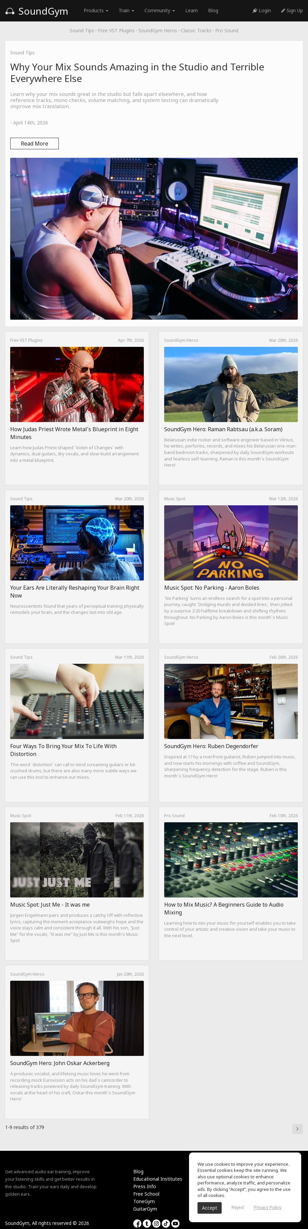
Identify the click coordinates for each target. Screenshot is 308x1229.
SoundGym (36, 10)
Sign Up (292, 10)
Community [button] (159, 10)
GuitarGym (145, 1209)
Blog (213, 10)
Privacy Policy (267, 1207)
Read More (34, 143)
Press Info (144, 1186)
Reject (238, 1207)
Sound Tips (82, 30)
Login (262, 10)
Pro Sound (226, 30)
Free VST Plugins (116, 30)
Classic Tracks (196, 30)
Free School (146, 1194)
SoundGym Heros (157, 30)
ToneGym (144, 1201)
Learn (191, 10)
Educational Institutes (157, 1179)
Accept (209, 1208)
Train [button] (126, 10)
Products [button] (96, 10)
